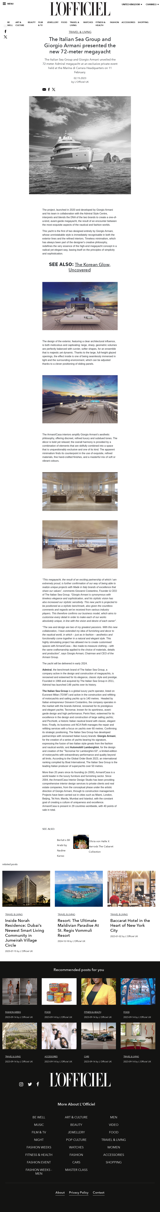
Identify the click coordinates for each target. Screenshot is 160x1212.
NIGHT (39, 1140)
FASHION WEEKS (39, 1147)
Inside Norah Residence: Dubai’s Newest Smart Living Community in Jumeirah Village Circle (24, 933)
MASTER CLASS (76, 1170)
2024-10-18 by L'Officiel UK (71, 941)
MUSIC (39, 1125)
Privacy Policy (78, 1192)
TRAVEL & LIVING (74, 24)
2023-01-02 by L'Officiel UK (124, 936)
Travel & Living (80, 32)
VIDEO (113, 1125)
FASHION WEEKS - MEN (39, 1171)
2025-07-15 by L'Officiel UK (19, 951)
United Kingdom (131, 4)
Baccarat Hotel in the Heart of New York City (130, 925)
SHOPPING (143, 22)
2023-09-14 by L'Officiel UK (19, 1017)
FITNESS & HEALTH (100, 24)
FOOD (64, 22)
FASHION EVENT (39, 1162)
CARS (76, 1162)
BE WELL (10, 24)
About (60, 1192)
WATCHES (88, 22)
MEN (113, 1117)
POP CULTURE (76, 1140)
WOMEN (113, 1147)
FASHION (114, 22)
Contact (98, 1192)
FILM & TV (40, 24)
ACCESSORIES (128, 22)
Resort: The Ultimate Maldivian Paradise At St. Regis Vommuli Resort (78, 928)
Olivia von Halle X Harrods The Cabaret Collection (101, 846)
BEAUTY (31, 22)
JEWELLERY (52, 22)
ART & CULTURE (19, 24)
